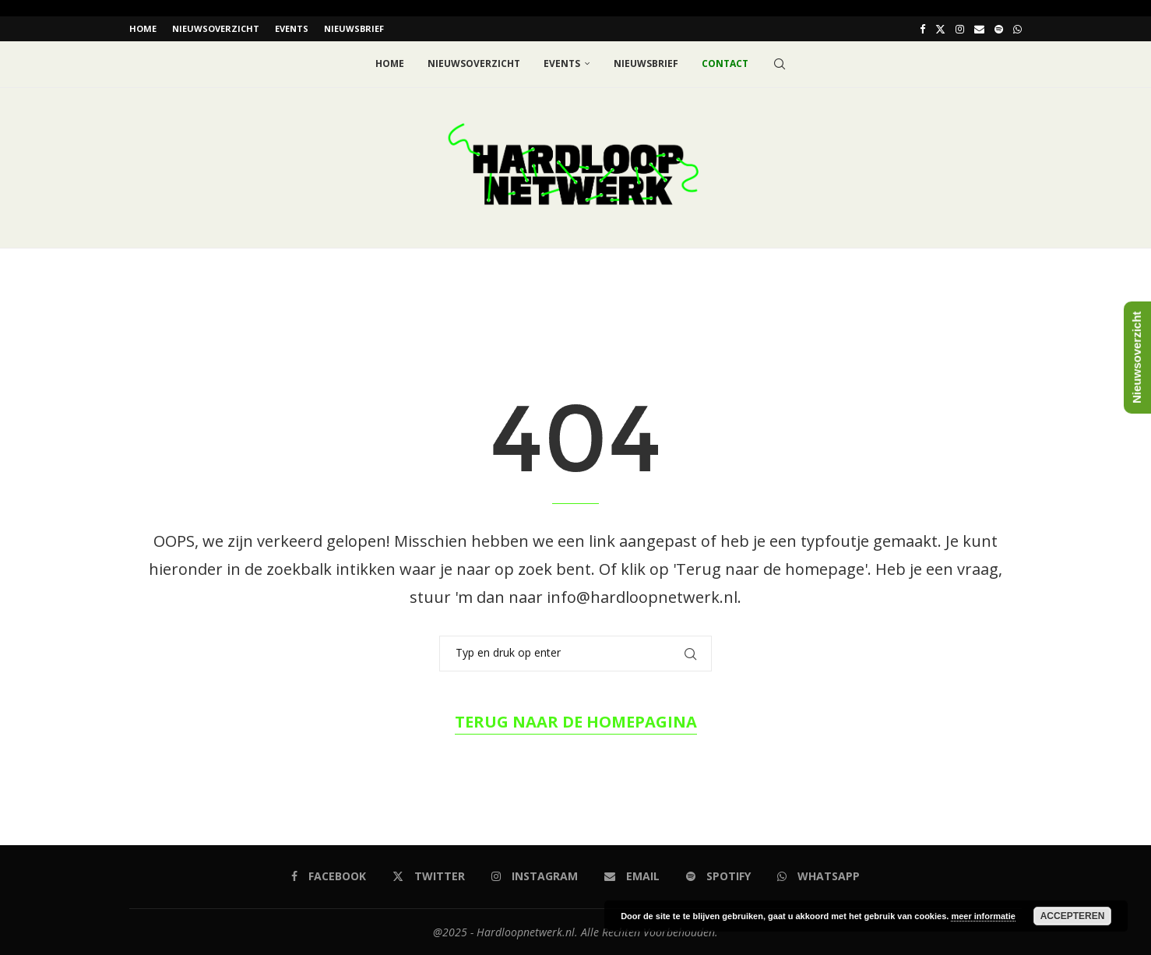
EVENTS (291, 28)
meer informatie (983, 916)
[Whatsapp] (1017, 28)
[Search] (779, 63)
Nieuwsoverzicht (215, 28)
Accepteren (1072, 916)
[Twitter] (940, 28)
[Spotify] (998, 28)
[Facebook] (922, 28)
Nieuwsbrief (354, 28)
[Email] (979, 28)
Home (143, 28)
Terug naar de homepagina (576, 720)
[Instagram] (960, 28)
